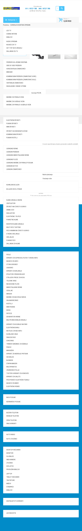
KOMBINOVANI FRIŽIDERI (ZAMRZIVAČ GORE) (21, 76)
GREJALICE (10, 237)
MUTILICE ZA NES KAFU (14, 331)
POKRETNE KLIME (12, 220)
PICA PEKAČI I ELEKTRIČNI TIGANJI (17, 380)
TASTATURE (10, 480)
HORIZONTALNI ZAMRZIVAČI (15, 69)
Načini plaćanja (47, 174)
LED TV (8, 30)
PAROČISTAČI (11, 337)
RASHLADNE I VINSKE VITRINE (16, 86)
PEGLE (8, 254)
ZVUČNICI (9, 463)
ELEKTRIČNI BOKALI (12, 327)
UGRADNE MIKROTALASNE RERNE (17, 155)
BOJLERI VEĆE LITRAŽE (14, 189)
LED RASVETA (11, 513)
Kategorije (11, 20)
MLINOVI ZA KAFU (12, 261)
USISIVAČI (9, 268)
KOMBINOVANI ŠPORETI (14, 134)
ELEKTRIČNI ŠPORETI (13, 120)
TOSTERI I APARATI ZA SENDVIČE (17, 373)
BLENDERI (9, 360)
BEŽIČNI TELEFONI (12, 413)
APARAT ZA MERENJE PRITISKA (17, 354)
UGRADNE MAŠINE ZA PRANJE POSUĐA (19, 163)
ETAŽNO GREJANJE (13, 234)
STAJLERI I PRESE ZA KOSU (15, 277)
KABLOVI (9, 37)
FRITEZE (9, 313)
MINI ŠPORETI (10, 127)
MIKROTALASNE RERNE (14, 287)
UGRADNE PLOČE (12, 159)
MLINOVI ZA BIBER (12, 383)
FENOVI (8, 347)
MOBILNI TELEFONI (12, 416)
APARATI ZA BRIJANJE (14, 271)
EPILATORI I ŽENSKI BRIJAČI (15, 274)
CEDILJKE (9, 290)
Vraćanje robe (47, 178)
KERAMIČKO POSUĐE (13, 402)
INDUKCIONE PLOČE (12, 284)
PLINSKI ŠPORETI (12, 123)
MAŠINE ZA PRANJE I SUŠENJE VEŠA (18, 105)
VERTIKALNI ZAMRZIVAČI (14, 83)
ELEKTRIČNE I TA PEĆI (13, 216)
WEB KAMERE (11, 459)
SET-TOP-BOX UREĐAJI (14, 48)
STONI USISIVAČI (12, 264)
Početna (6, 25)
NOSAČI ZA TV (11, 45)
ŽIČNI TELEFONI (11, 420)
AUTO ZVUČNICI (11, 439)
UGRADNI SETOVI (12, 166)
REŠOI (8, 310)
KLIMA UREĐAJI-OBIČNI (14, 200)
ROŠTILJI (9, 303)
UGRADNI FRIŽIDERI (12, 152)
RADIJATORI (10, 213)
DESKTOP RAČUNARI (13, 450)
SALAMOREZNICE (12, 300)
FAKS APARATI (11, 423)
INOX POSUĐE (11, 397)
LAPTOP (9, 474)
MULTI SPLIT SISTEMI (13, 227)
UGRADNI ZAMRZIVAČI (13, 169)
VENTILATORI (10, 203)
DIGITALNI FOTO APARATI (14, 501)
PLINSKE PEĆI (10, 240)
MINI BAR (9, 72)
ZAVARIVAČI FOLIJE (12, 370)
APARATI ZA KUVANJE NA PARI (16, 324)
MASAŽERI (10, 350)
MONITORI (9, 453)
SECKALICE (10, 357)
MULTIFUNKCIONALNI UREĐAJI (16, 320)
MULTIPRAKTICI (11, 367)
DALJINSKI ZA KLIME (13, 243)
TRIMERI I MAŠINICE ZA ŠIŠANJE (17, 344)
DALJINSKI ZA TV (12, 51)
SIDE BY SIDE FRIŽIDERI (14, 65)
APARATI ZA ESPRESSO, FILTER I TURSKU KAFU (22, 258)
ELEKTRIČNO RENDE (13, 386)
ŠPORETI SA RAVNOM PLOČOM (16, 131)
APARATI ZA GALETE (13, 376)
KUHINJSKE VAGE (12, 334)
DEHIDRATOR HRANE (13, 317)
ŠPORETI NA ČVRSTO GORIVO (16, 206)
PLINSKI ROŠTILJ (11, 137)
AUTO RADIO (10, 434)
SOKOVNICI (10, 340)
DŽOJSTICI (10, 466)
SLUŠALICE (10, 456)
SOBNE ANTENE (11, 34)
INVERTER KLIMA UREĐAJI (15, 224)
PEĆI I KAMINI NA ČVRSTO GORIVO (17, 230)
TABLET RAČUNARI (12, 477)
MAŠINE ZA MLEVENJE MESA (16, 297)
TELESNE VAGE (11, 281)
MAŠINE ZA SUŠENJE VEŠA (15, 101)
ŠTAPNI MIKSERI (11, 363)
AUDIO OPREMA (11, 41)
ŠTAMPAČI (10, 487)
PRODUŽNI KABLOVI (13, 469)
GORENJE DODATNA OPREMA (20, 25)
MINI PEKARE (10, 307)
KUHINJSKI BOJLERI (12, 185)
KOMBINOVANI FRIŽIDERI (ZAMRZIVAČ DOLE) (21, 79)
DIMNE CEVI (10, 210)
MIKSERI (9, 294)
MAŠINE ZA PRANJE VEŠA (15, 97)
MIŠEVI (8, 483)
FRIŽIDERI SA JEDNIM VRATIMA (16, 62)
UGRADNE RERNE (12, 148)
